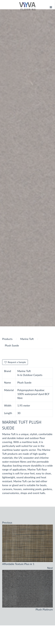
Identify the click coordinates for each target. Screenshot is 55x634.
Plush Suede (12, 345)
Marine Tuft (27, 338)
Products (7, 338)
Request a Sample (15, 362)
